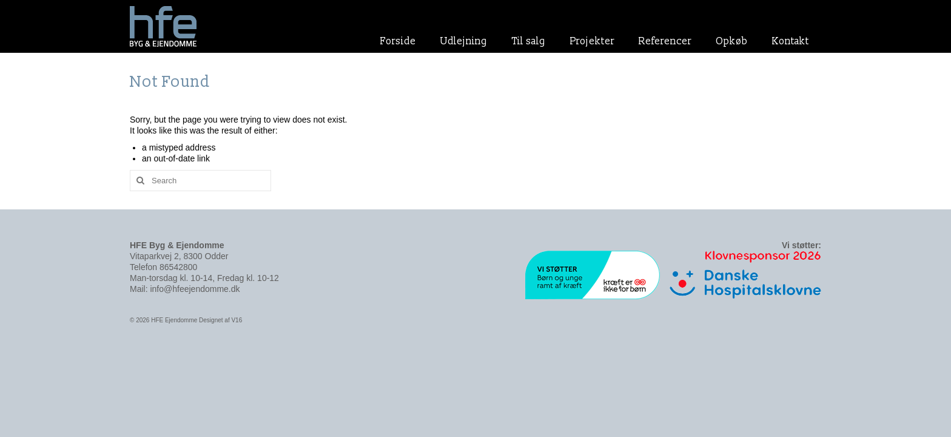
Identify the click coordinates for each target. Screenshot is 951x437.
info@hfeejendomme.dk (195, 289)
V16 (236, 320)
